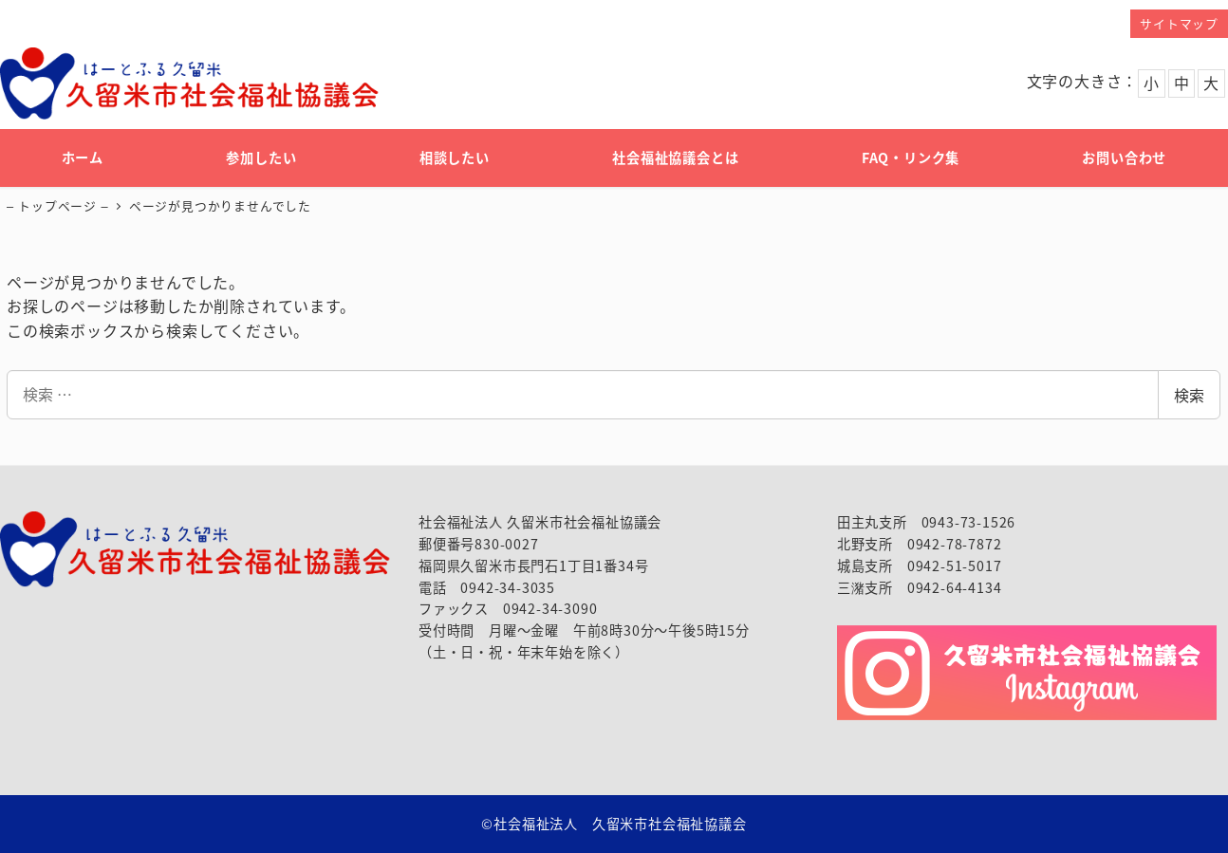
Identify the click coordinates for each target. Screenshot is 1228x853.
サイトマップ (1179, 23)
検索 (1189, 394)
